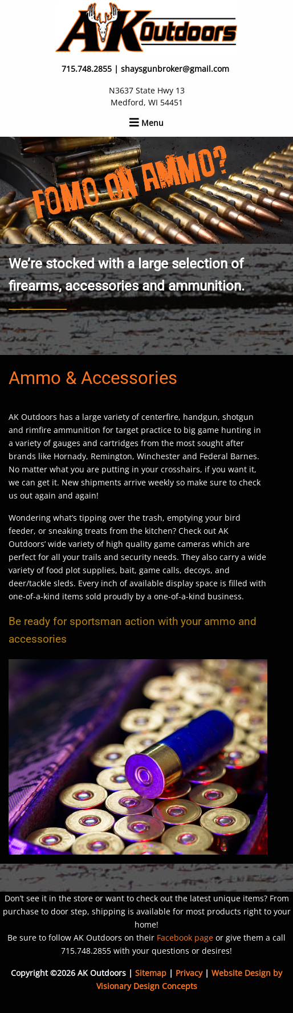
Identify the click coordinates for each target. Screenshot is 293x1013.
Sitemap (150, 972)
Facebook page (185, 937)
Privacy (189, 972)
